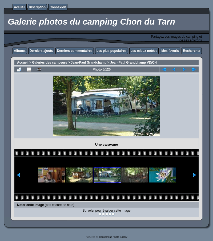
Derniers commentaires (74, 51)
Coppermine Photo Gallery (113, 237)
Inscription (37, 7)
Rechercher (191, 51)
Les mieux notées (144, 51)
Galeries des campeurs (49, 62)
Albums (20, 51)
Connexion (58, 7)
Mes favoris (170, 51)
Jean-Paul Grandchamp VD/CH (133, 62)
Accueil (19, 7)
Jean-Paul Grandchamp (88, 62)
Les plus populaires (112, 51)
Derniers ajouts (41, 51)
